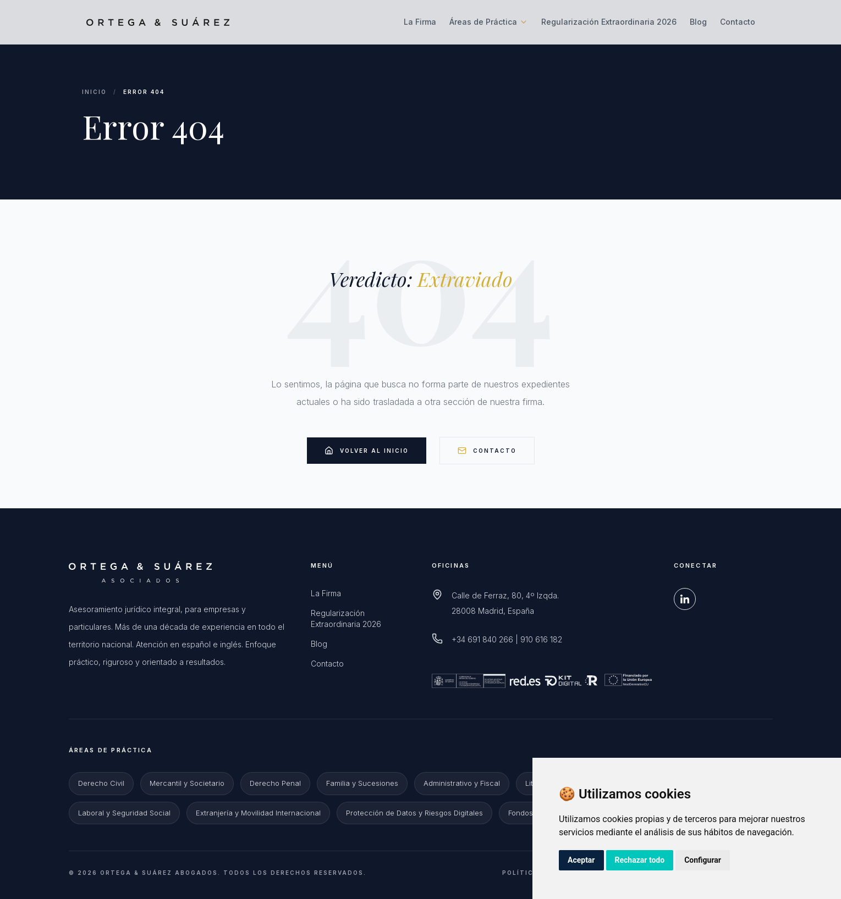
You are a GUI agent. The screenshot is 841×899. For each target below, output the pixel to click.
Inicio (94, 91)
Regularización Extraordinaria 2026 (609, 21)
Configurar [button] (702, 860)
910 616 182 (541, 639)
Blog (698, 21)
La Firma (420, 21)
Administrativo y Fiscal (462, 783)
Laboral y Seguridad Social (124, 812)
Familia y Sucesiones (362, 783)
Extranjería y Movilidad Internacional (258, 812)
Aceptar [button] (581, 860)
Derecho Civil (101, 783)
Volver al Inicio (367, 450)
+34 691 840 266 (482, 639)
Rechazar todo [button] (640, 860)
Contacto (737, 21)
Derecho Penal (275, 783)
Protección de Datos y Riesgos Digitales (414, 812)
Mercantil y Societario (187, 783)
